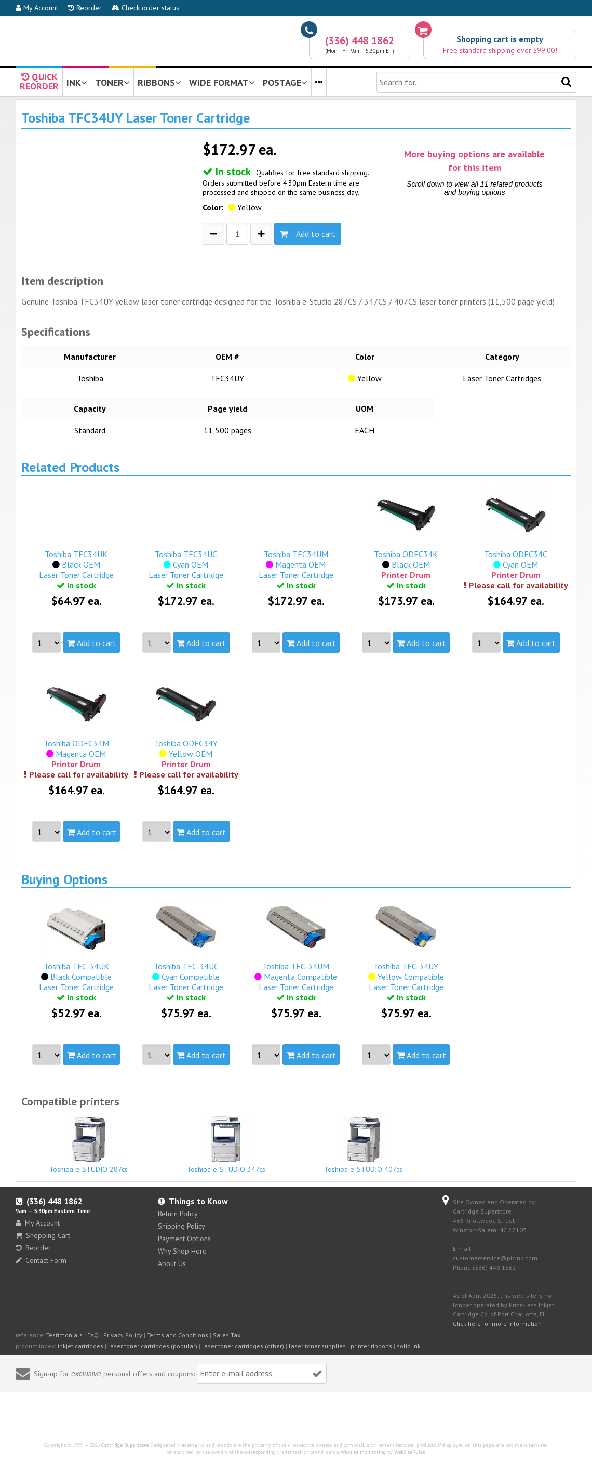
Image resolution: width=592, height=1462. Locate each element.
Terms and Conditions (177, 1335)
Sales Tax (226, 1335)
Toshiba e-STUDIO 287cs (88, 1145)
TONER (112, 82)
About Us (172, 1263)
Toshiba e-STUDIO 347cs (226, 1145)
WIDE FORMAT (222, 82)
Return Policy (178, 1213)
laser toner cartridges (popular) (152, 1346)
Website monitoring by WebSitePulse (383, 1451)
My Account (37, 7)
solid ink (409, 1346)
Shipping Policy (181, 1226)
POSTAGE (285, 82)
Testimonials (64, 1335)
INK (76, 82)
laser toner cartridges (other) (243, 1346)
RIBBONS (159, 82)
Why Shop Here (182, 1251)
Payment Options (184, 1238)
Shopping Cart (43, 1235)
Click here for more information (497, 1323)
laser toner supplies (317, 1346)
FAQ (93, 1335)
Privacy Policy (122, 1335)
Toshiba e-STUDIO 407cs (363, 1145)
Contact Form (41, 1260)
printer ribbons (371, 1346)
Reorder (85, 7)
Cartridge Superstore (125, 1445)
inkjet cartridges (80, 1346)
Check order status (145, 7)
